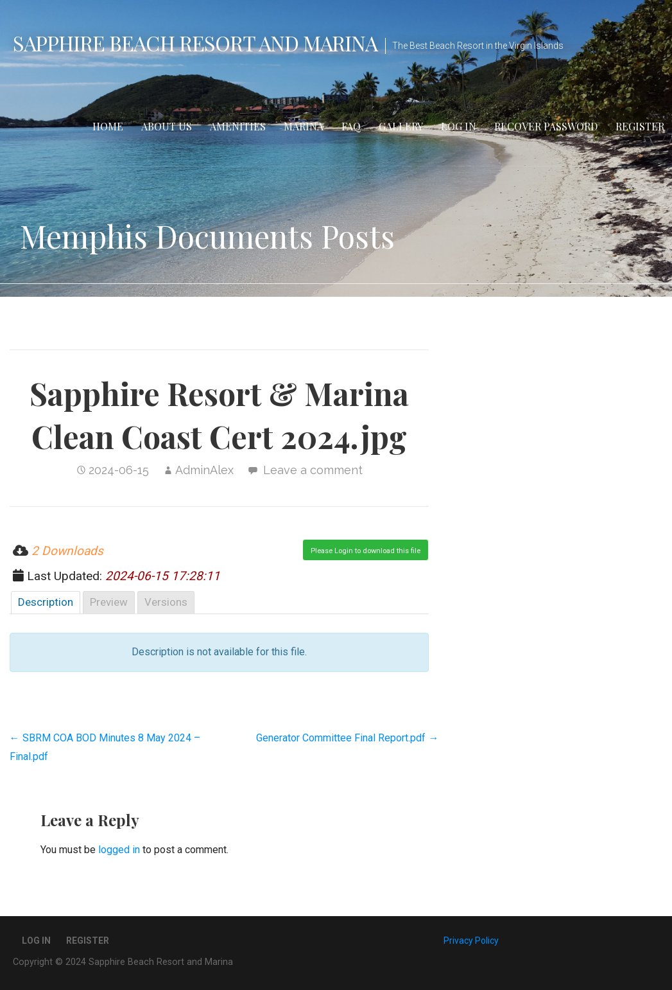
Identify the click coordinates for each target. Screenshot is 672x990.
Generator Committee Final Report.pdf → (347, 738)
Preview (109, 602)
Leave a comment (313, 470)
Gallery (401, 126)
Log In (458, 126)
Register (640, 126)
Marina (303, 126)
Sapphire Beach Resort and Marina (195, 43)
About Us (166, 126)
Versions (165, 602)
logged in (119, 850)
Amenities (238, 126)
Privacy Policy (471, 940)
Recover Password (546, 126)
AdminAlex (204, 470)
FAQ (351, 126)
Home (107, 126)
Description (45, 602)
